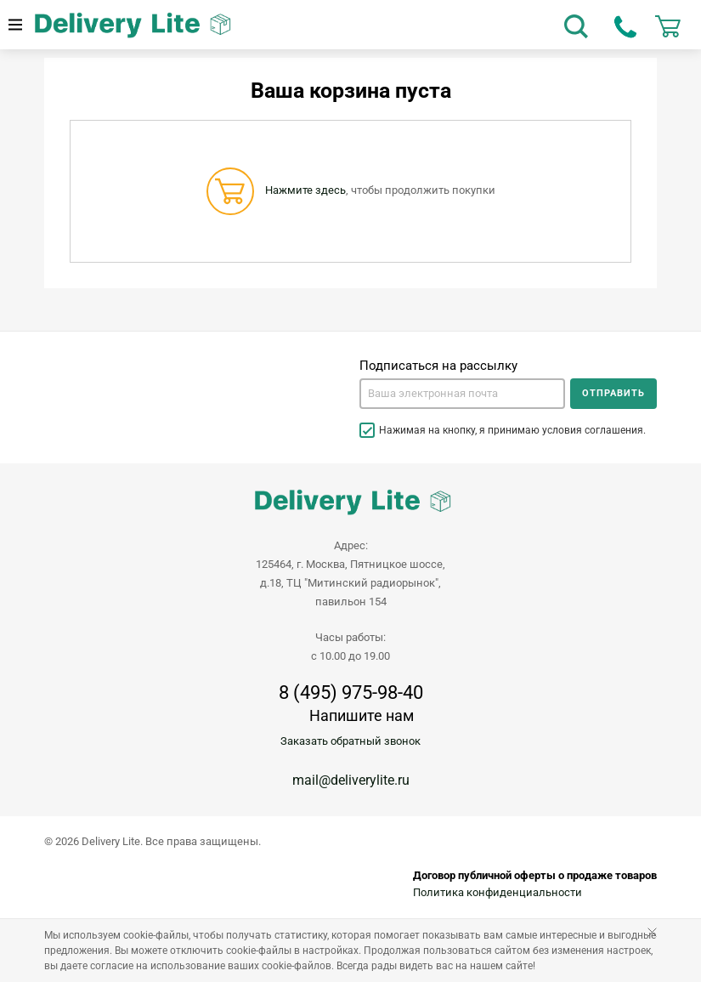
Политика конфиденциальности (497, 892)
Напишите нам (361, 715)
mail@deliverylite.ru (351, 780)
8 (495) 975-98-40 (351, 693)
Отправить (613, 393)
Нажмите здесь (305, 190)
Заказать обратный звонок (350, 741)
